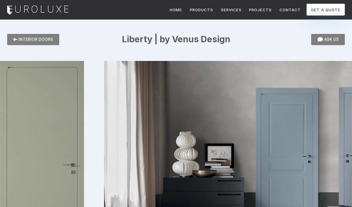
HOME (176, 9)
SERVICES (231, 9)
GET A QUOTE (325, 9)
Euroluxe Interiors (37, 10)
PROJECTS (260, 9)
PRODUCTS (201, 9)
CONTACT (290, 9)
